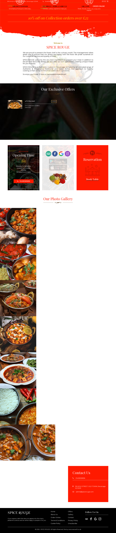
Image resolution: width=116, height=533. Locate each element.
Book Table (83, 6)
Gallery (66, 6)
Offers (59, 6)
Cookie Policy (55, 523)
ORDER (54, 101)
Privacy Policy (73, 520)
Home (44, 6)
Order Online (99, 6)
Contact (74, 6)
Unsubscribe (72, 523)
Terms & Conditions (58, 520)
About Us (51, 6)
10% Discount (30, 101)
